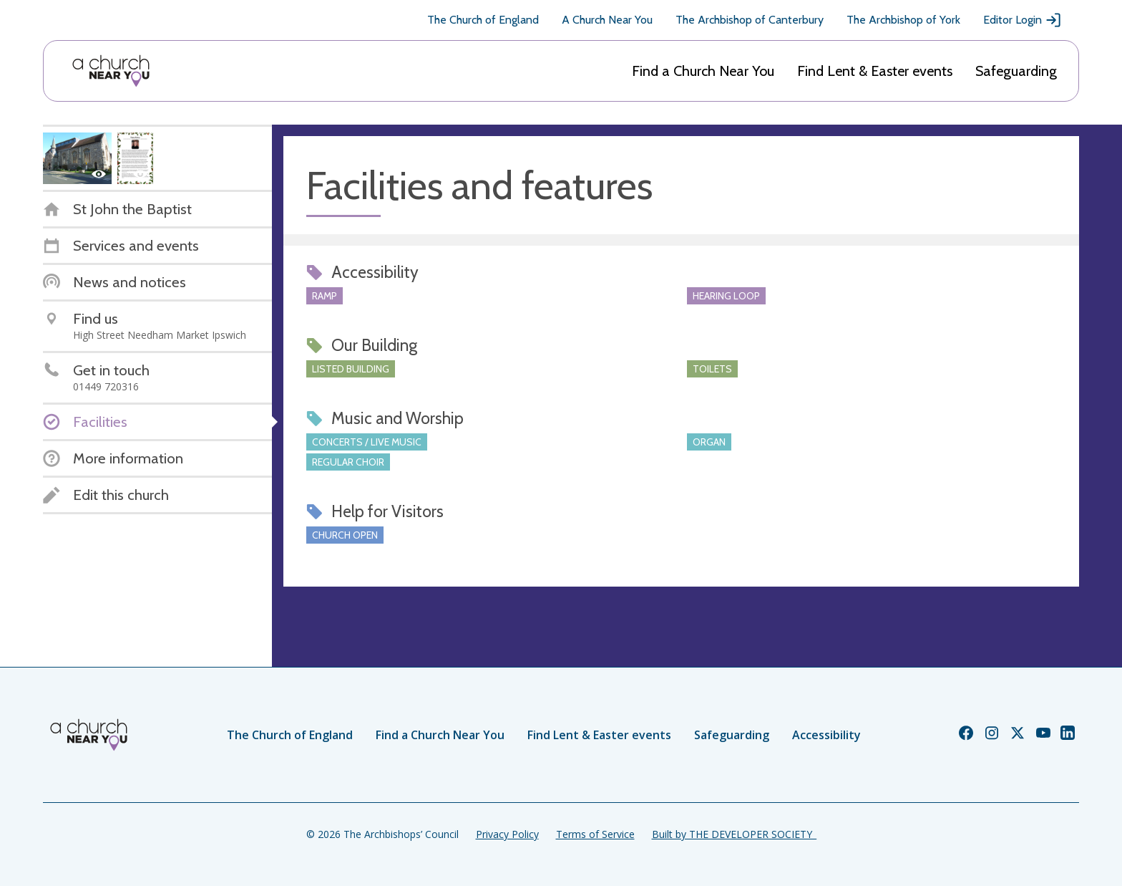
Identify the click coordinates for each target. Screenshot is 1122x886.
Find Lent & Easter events (874, 71)
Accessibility (826, 735)
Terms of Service (595, 834)
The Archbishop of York (903, 20)
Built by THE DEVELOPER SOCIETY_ (734, 834)
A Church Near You (607, 20)
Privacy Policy (507, 834)
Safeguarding (1016, 71)
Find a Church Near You (703, 71)
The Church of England (483, 20)
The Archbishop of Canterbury (749, 20)
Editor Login (1022, 20)
